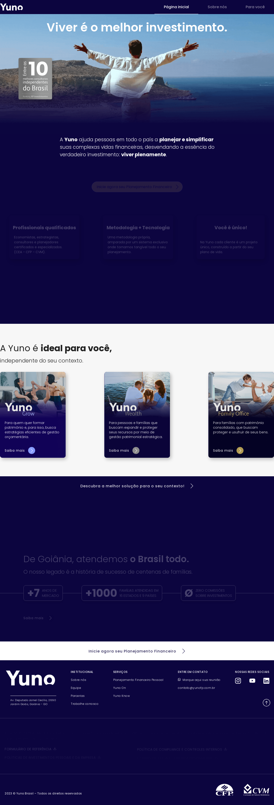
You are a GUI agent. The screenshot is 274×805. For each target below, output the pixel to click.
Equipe (76, 688)
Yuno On (119, 688)
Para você (255, 7)
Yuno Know (121, 696)
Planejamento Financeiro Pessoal (138, 680)
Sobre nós (217, 7)
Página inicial (176, 7)
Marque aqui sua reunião (199, 680)
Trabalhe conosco (84, 704)
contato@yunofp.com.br (196, 688)
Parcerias (78, 696)
